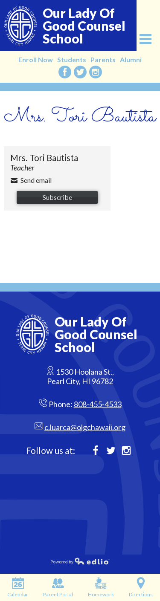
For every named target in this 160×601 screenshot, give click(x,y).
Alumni (131, 59)
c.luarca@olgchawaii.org (84, 427)
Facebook (64, 72)
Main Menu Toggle (145, 39)
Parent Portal (58, 587)
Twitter (80, 72)
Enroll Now (35, 59)
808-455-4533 (98, 404)
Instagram (95, 72)
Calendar (17, 587)
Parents (103, 59)
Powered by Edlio (55, 561)
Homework (101, 587)
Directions (141, 587)
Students (71, 59)
